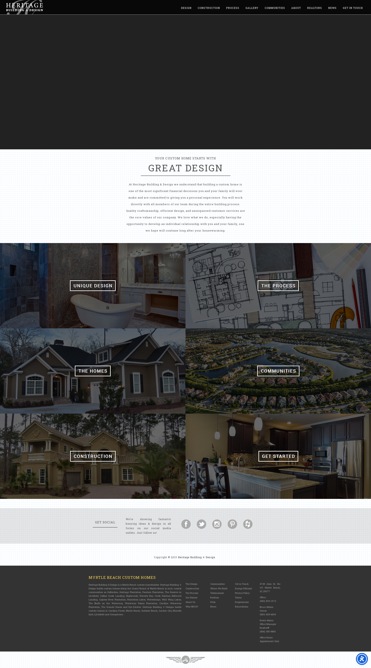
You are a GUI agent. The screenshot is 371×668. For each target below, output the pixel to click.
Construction (209, 7)
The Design (191, 583)
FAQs (212, 602)
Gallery (251, 7)
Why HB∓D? (192, 606)
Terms (238, 597)
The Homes (93, 371)
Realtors (314, 7)
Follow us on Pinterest (232, 524)
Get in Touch (353, 7)
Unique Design (93, 285)
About (296, 7)
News (332, 7)
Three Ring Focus (185, 660)
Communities (275, 7)
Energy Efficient (243, 588)
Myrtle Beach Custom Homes (122, 577)
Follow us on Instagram (217, 524)
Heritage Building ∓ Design (196, 557)
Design (186, 7)
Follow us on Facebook (186, 524)
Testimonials (217, 592)
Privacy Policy (242, 592)
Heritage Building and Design (24, 7)
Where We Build (218, 588)
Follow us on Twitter (201, 524)
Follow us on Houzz (247, 524)
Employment (242, 602)
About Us (190, 602)
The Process (278, 285)
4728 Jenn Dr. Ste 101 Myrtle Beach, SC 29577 (270, 587)
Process (232, 7)
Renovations (241, 606)
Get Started (278, 456)
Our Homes (191, 597)
